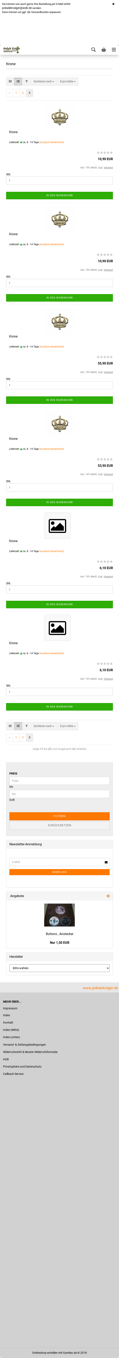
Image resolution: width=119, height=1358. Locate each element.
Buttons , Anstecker (59, 934)
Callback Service (13, 1073)
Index (6, 1015)
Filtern (59, 816)
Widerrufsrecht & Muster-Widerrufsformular (30, 1052)
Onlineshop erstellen (45, 1352)
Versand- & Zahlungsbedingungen (24, 1044)
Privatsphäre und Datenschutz (22, 1066)
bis (11, 786)
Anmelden (59, 872)
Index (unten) (11, 1037)
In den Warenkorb (59, 195)
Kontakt (8, 1022)
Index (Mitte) (11, 1029)
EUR (12, 799)
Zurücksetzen (59, 825)
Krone (13, 132)
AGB (6, 1059)
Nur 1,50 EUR (59, 943)
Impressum (10, 1008)
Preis (13, 773)
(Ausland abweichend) (51, 142)
